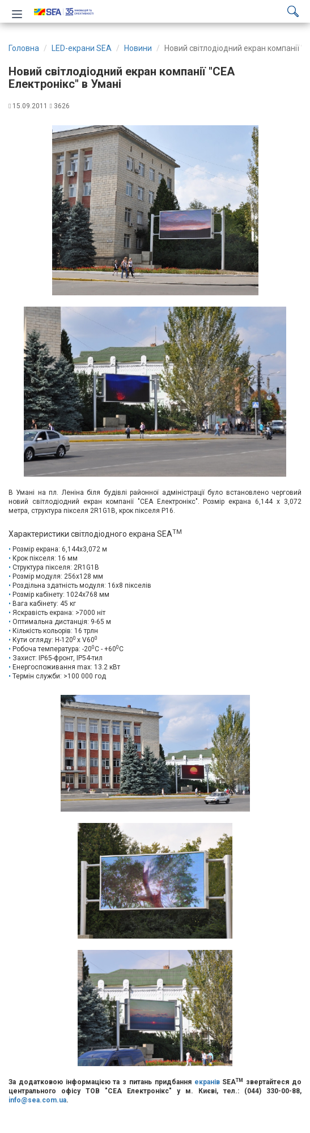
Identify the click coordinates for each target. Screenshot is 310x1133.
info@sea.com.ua (37, 1100)
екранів (207, 1082)
